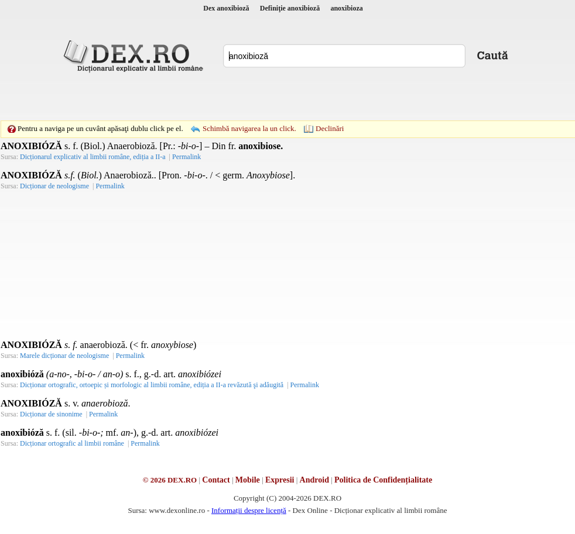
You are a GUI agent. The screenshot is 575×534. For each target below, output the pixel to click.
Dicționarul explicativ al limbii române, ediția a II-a (93, 157)
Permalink (186, 157)
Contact (216, 480)
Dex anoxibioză (226, 8)
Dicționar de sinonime (51, 414)
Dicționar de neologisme (54, 186)
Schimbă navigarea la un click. (249, 128)
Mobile (247, 480)
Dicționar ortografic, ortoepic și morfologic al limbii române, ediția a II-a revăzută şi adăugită (151, 385)
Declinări (330, 128)
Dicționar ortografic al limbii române (72, 443)
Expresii (280, 480)
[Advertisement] (206, 96)
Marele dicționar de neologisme (64, 356)
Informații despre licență (248, 510)
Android (314, 480)
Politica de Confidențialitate (383, 480)
